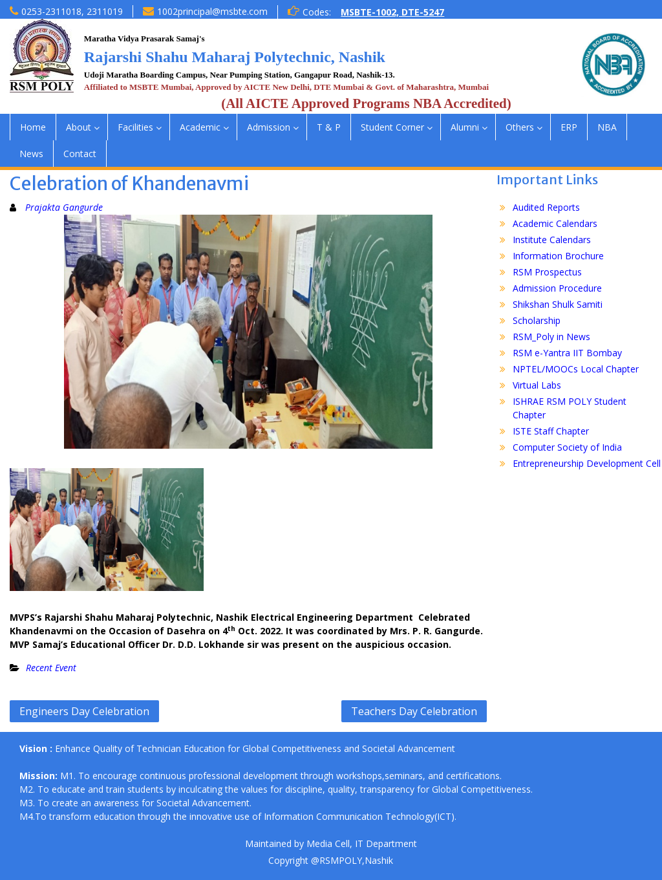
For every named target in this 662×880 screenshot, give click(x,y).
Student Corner (392, 127)
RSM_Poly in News (551, 336)
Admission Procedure (557, 288)
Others (520, 127)
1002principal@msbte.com (212, 11)
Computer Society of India (567, 447)
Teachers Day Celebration (414, 711)
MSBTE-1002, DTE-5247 (392, 12)
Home (33, 127)
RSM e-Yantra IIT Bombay (567, 353)
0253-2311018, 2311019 (72, 11)
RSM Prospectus (547, 272)
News (31, 153)
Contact (79, 153)
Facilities (135, 127)
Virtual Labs (537, 385)
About (78, 127)
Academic (200, 127)
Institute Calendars (552, 239)
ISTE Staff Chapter (551, 431)
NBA (607, 127)
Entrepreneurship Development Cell (587, 463)
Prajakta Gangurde (64, 207)
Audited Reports (546, 207)
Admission (268, 127)
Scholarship (537, 320)
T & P (329, 127)
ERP (569, 127)
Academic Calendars (555, 223)
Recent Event (51, 667)
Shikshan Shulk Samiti (558, 304)
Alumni (465, 127)
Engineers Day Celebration (84, 711)
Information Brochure (558, 256)
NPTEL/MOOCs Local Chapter (576, 369)
